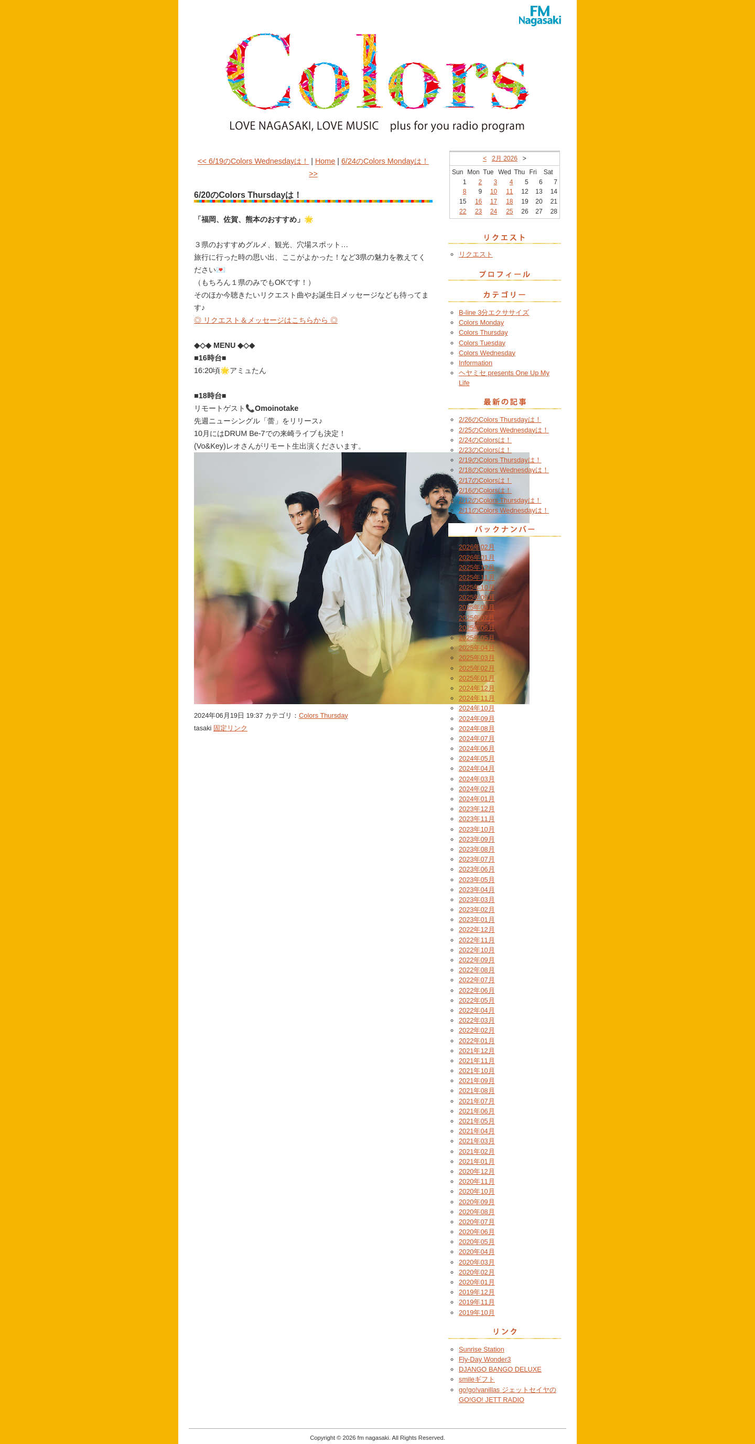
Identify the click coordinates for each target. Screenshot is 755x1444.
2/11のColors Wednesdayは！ (504, 510)
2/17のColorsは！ (485, 480)
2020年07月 (477, 1222)
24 (493, 211)
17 (493, 201)
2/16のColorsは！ (485, 490)
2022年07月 (477, 980)
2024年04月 (477, 768)
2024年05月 (477, 758)
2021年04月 (477, 1131)
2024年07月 (477, 738)
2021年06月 (477, 1111)
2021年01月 (477, 1161)
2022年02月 (477, 1030)
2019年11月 (477, 1302)
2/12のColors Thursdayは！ (500, 500)
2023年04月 (477, 890)
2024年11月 (477, 698)
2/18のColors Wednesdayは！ (504, 470)
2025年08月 (477, 607)
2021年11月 (477, 1061)
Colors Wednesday (487, 353)
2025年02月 (477, 668)
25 (509, 211)
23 (478, 211)
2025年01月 (477, 678)
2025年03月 (477, 658)
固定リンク (230, 728)
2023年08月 (477, 849)
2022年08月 (477, 970)
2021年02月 (477, 1151)
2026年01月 (477, 557)
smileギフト (477, 1379)
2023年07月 (477, 859)
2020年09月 (477, 1202)
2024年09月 (477, 719)
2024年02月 (477, 789)
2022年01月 (477, 1041)
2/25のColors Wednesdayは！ (504, 430)
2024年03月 (477, 779)
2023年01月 (477, 919)
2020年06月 (477, 1232)
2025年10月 (477, 587)
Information (475, 363)
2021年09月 (477, 1081)
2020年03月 (477, 1262)
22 (462, 211)
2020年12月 (477, 1171)
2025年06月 (477, 628)
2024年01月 (477, 799)
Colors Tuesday (482, 343)
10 (493, 191)
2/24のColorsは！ (485, 440)
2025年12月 (477, 567)
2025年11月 (477, 577)
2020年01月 (477, 1282)
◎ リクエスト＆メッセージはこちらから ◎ (266, 320)
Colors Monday (481, 322)
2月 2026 (504, 158)
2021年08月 (477, 1091)
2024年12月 (477, 688)
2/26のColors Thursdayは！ (500, 419)
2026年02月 (477, 547)
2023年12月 (477, 809)
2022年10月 (477, 950)
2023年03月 (477, 900)
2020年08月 (477, 1212)
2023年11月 (477, 819)
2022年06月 (477, 990)
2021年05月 (477, 1121)
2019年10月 (477, 1312)
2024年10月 (477, 708)
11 (509, 191)
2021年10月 (477, 1071)
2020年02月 (477, 1272)
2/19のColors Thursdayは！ (500, 460)
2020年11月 (477, 1181)
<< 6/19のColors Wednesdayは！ (253, 161)
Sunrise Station (481, 1349)
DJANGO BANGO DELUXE (500, 1369)
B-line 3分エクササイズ (494, 312)
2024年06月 (477, 748)
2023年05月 (477, 880)
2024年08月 (477, 728)
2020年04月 (477, 1252)
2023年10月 (477, 829)
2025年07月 (477, 618)
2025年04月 (477, 648)
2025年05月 (477, 638)
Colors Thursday (323, 715)
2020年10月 (477, 1191)
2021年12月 (477, 1051)
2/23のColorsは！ (485, 450)
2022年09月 (477, 960)
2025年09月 (477, 597)
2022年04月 (477, 1010)
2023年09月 (477, 839)
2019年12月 (477, 1292)
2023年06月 (477, 869)
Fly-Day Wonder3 (485, 1359)
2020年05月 (477, 1242)
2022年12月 (477, 929)
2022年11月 (477, 940)
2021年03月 (477, 1141)
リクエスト (476, 254)
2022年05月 (477, 1000)
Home (325, 161)
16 (478, 201)
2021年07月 (477, 1101)
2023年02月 (477, 910)
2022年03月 (477, 1020)
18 (509, 201)
